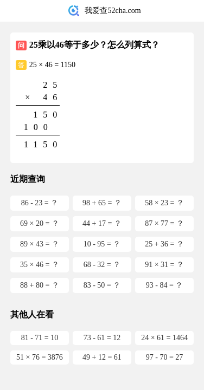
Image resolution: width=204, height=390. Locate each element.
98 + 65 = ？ (102, 203)
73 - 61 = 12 (102, 338)
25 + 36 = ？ (164, 244)
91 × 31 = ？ (164, 265)
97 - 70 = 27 (164, 357)
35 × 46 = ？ (39, 265)
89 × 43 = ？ (39, 244)
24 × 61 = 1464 (164, 338)
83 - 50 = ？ (102, 285)
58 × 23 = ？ (164, 203)
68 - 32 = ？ (102, 265)
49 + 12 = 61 (102, 357)
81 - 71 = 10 (40, 338)
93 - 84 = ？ (164, 285)
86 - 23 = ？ (40, 203)
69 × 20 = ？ (39, 223)
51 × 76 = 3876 (39, 357)
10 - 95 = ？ (102, 244)
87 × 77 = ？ (164, 223)
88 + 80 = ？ (39, 285)
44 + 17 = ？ (102, 223)
